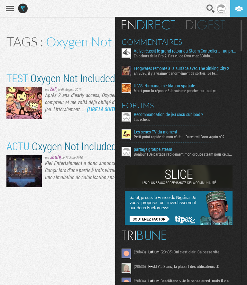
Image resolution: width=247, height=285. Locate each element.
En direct (148, 25)
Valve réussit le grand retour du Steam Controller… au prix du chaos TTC (185, 51)
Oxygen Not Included (60, 78)
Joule (55, 156)
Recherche (210, 9)
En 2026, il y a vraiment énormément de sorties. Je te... (176, 73)
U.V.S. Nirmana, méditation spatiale (164, 85)
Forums (138, 105)
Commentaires (152, 42)
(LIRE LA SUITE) (102, 109)
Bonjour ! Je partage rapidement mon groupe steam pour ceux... (183, 154)
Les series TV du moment (155, 131)
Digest (205, 25)
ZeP (53, 88)
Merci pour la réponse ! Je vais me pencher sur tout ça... (176, 90)
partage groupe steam (153, 149)
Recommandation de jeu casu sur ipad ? (168, 114)
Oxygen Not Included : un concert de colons (107, 146)
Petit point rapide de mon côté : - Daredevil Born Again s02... (180, 136)
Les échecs (142, 119)
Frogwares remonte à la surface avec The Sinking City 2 (181, 68)
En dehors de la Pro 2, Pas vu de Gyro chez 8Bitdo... (173, 56)
